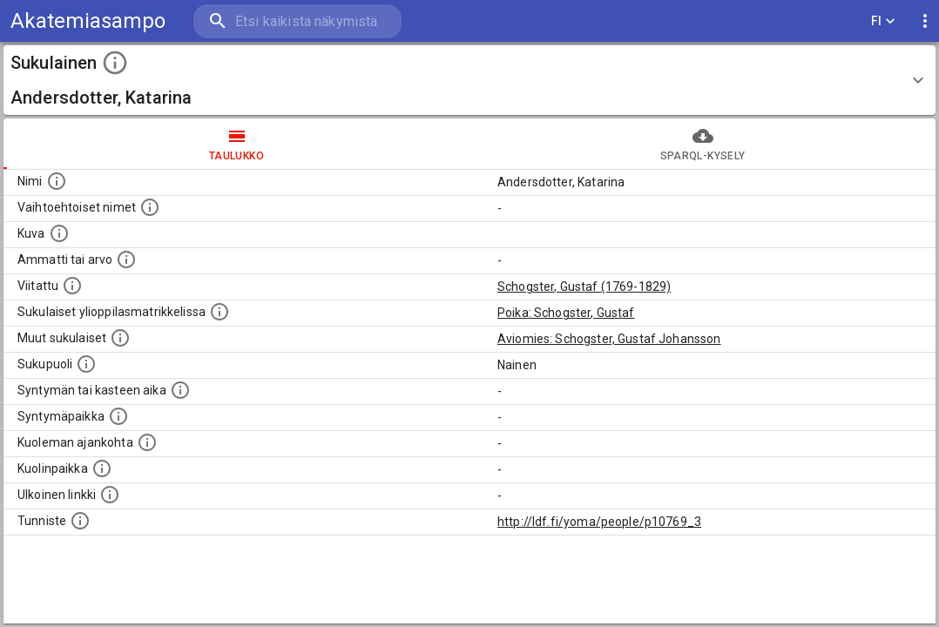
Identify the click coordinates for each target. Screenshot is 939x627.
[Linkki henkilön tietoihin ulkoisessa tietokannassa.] (110, 495)
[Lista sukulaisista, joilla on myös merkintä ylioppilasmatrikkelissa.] (219, 312)
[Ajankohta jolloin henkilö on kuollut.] (147, 442)
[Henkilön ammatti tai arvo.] (126, 259)
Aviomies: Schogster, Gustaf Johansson (609, 339)
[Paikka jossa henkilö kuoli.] (102, 468)
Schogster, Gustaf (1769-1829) (584, 286)
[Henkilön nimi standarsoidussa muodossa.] (57, 181)
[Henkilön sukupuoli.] (86, 364)
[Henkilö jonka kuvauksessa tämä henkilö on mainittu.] (72, 286)
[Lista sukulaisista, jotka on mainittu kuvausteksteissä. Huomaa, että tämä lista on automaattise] (120, 338)
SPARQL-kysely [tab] (703, 143)
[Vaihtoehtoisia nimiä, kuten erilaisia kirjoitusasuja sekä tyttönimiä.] (150, 207)
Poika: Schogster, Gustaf (566, 313)
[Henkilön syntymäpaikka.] (118, 416)
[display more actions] (925, 21)
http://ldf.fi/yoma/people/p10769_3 (599, 522)
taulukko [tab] (236, 143)
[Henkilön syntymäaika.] (180, 390)
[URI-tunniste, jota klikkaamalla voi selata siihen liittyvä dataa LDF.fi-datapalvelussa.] (80, 521)
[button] (469, 80)
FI (883, 21)
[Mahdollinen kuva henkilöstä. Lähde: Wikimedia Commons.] (59, 233)
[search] (296, 21)
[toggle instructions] (115, 63)
